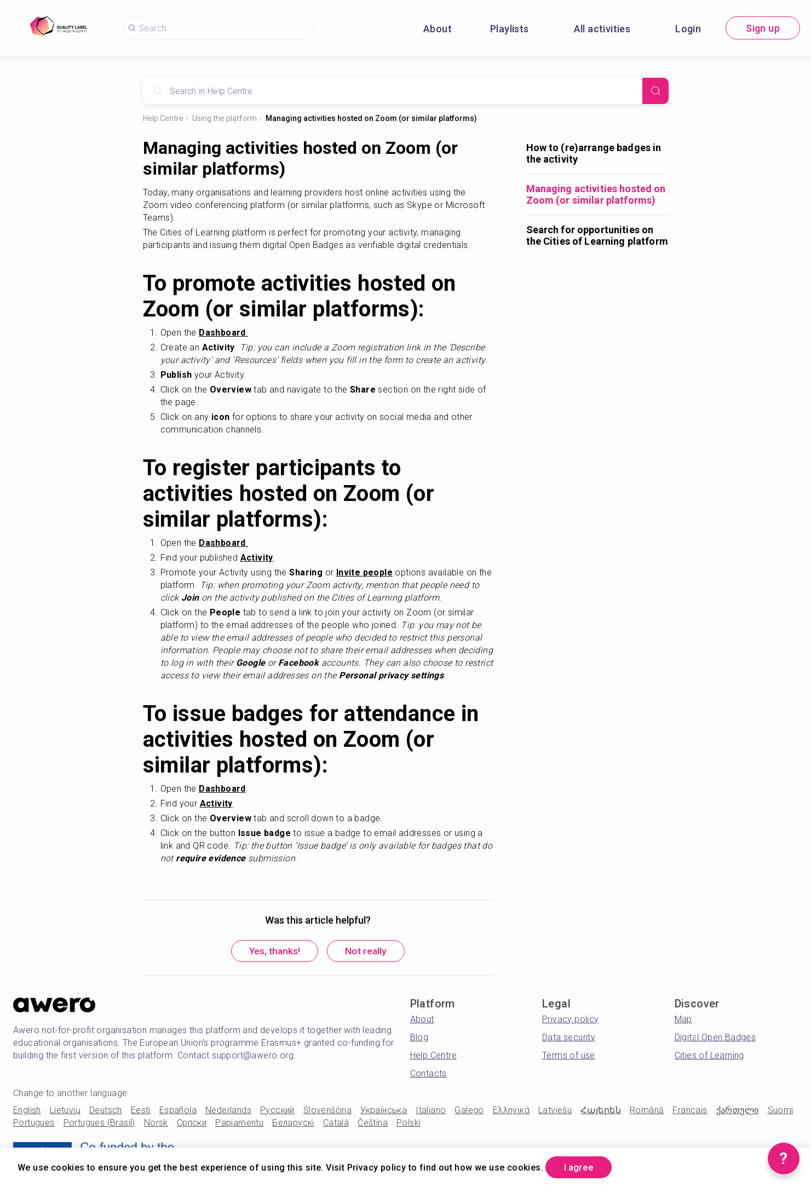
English (27, 1111)
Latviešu (555, 1111)
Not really (369, 952)
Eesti (141, 1111)
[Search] (655, 91)
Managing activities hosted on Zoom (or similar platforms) (371, 118)
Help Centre (163, 118)
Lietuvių (65, 1111)
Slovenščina (327, 1111)
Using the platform (224, 118)
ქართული (737, 1111)
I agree (581, 1167)
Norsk (156, 1124)
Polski (408, 1124)
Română (647, 1111)
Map (683, 1020)
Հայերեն (600, 1111)
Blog (419, 1038)
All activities (602, 28)
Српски (191, 1124)
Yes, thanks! (272, 952)
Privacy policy (570, 1020)
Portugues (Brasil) (99, 1124)
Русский (277, 1111)
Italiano (431, 1111)
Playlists (509, 28)
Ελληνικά (511, 1111)
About (437, 28)
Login (688, 28)
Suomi (780, 1111)
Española (178, 1111)
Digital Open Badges (715, 1038)
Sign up (763, 28)
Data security (568, 1038)
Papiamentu (239, 1124)
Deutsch (105, 1111)
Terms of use (568, 1056)
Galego (469, 1111)
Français (689, 1111)
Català (336, 1124)
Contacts (428, 1074)
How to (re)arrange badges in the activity (594, 153)
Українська (383, 1111)
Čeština (373, 1124)
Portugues (34, 1124)
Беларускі (293, 1124)
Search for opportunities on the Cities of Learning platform (597, 235)
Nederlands (228, 1111)
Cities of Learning (709, 1056)
